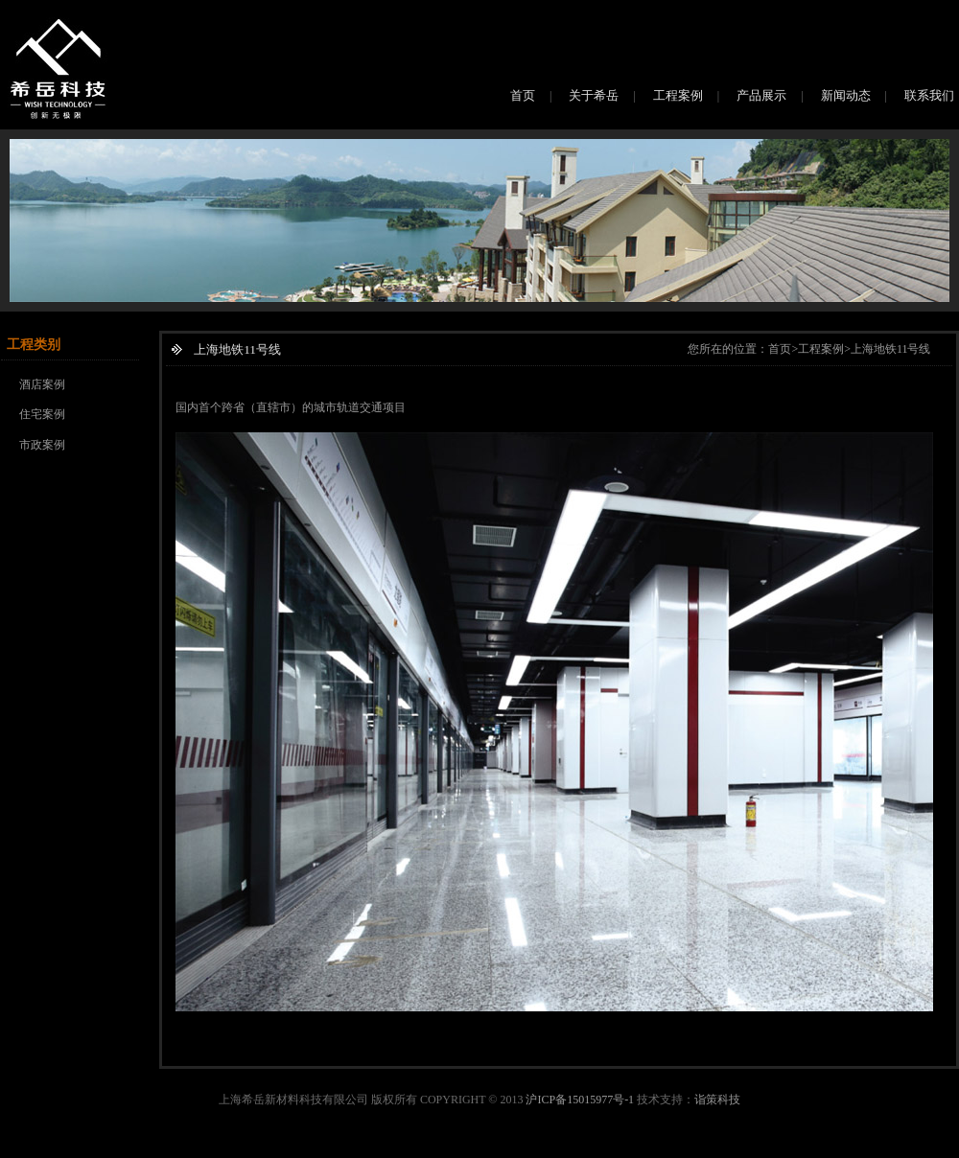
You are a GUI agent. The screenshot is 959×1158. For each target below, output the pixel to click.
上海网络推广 (106, 1149)
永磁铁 (417, 1149)
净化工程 (230, 1149)
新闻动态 (846, 95)
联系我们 (929, 95)
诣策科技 (717, 1099)
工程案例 (678, 95)
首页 (522, 95)
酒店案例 (42, 384)
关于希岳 (594, 95)
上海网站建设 (34, 1149)
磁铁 (192, 1149)
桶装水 (161, 1149)
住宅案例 (42, 414)
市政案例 (42, 445)
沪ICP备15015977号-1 (580, 1099)
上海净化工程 (290, 1149)
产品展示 (761, 95)
